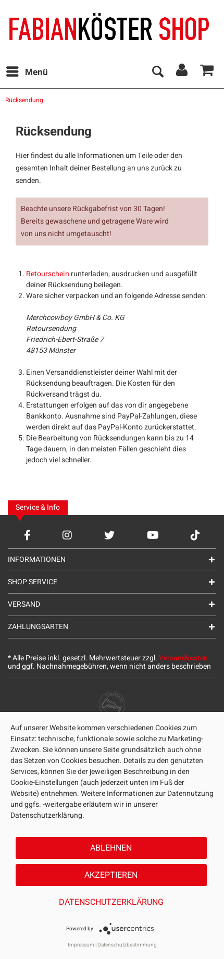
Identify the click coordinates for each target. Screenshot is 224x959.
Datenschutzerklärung (111, 902)
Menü (27, 71)
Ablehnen (111, 848)
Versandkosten (183, 658)
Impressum (81, 945)
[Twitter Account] (109, 535)
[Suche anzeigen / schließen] (157, 72)
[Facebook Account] (27, 535)
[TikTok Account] (195, 535)
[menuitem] (26, 72)
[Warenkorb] (207, 72)
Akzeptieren (111, 875)
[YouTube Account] (153, 535)
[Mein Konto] (182, 72)
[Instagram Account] (67, 535)
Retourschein (47, 273)
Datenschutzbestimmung (127, 945)
